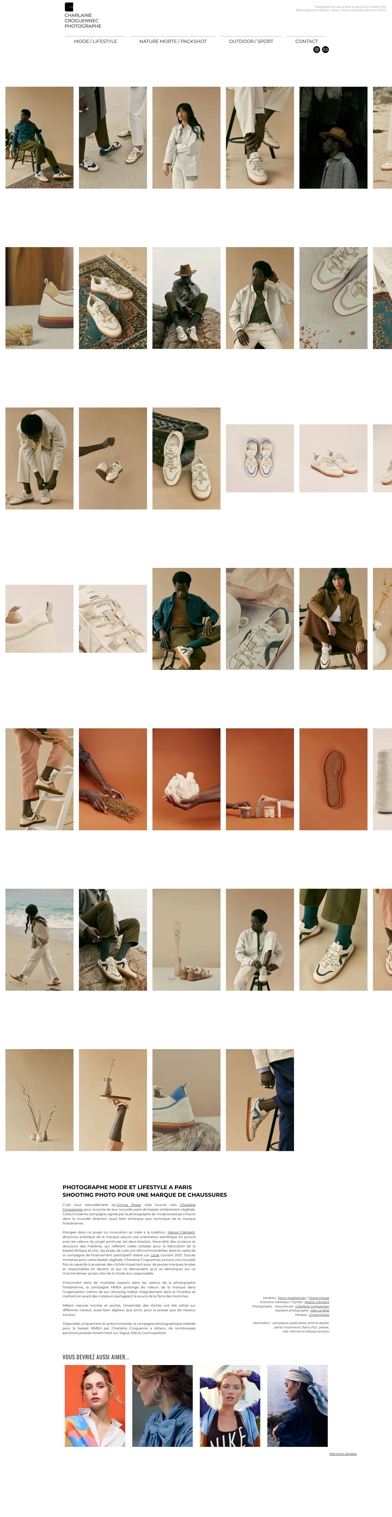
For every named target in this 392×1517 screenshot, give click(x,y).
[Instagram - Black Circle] (316, 49)
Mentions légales (343, 1454)
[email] (325, 49)
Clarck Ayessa (319, 1298)
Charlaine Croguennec (312, 1306)
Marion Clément (181, 1232)
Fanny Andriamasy (292, 1298)
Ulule (155, 1255)
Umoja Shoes (129, 1205)
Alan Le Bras (320, 1310)
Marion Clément (317, 1302)
